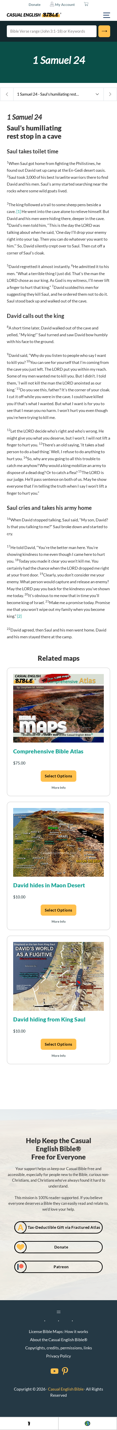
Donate (35, 4)
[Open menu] (58, 1312)
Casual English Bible (66, 1388)
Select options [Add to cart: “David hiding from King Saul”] (58, 1044)
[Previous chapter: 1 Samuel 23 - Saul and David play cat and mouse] (6, 94)
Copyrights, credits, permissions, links (58, 1347)
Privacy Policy (58, 1355)
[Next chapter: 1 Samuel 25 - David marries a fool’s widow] (110, 94)
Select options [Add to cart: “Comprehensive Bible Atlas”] (58, 776)
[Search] (104, 31)
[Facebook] (48, 1371)
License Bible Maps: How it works (58, 1331)
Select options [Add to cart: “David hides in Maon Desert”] (58, 910)
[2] (19, 616)
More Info (59, 787)
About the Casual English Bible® (58, 1339)
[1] (18, 211)
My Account (62, 4)
